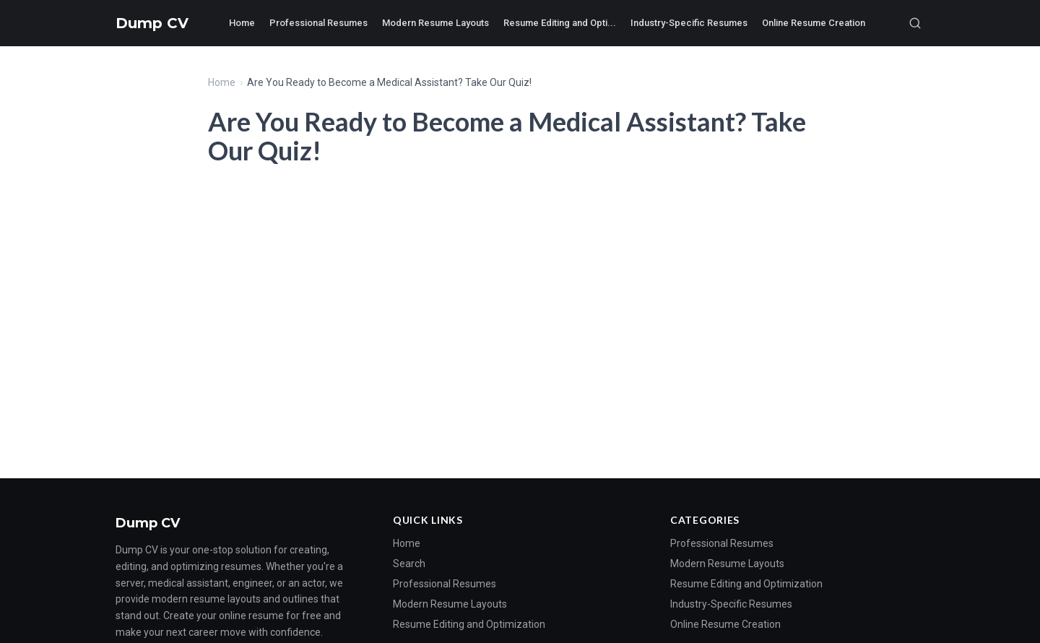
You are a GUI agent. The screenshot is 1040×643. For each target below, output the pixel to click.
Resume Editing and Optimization (469, 624)
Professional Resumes (318, 22)
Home (242, 22)
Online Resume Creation (813, 22)
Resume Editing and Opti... (559, 22)
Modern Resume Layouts (435, 22)
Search (409, 563)
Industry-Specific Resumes (689, 22)
